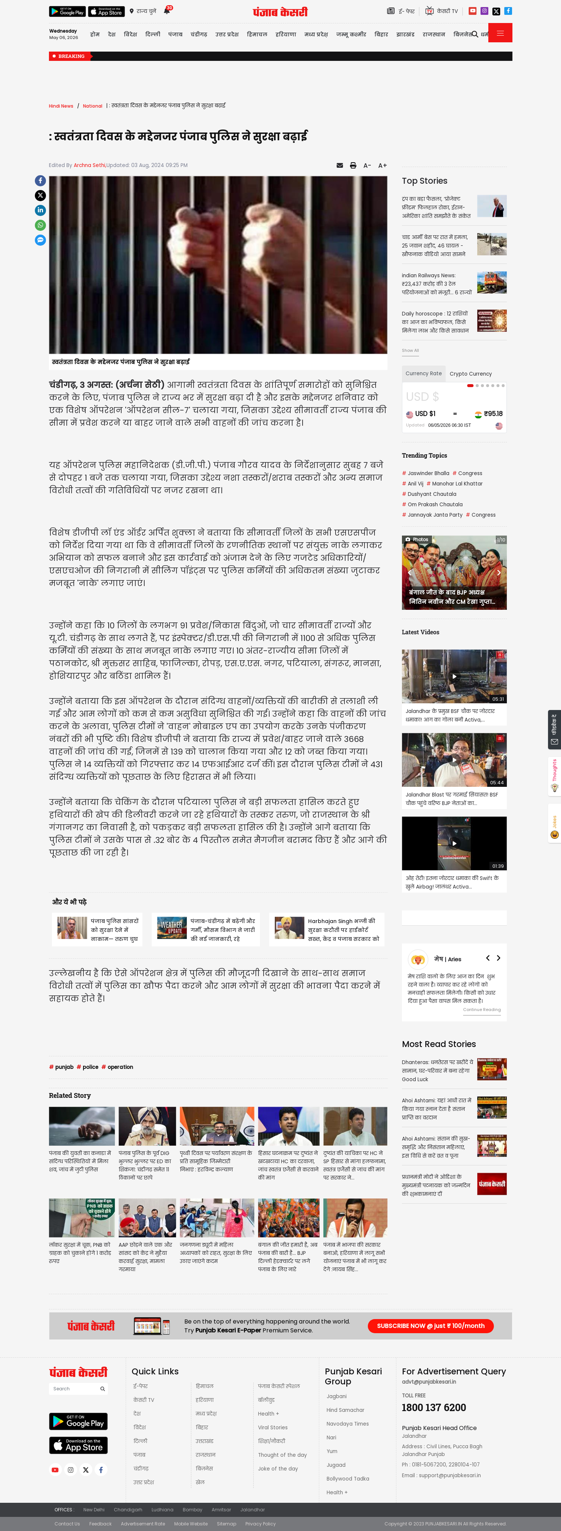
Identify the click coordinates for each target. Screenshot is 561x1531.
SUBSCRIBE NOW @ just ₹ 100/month (431, 1326)
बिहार (381, 34)
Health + (268, 1413)
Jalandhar (252, 1510)
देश (137, 1413)
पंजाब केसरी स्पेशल (279, 1386)
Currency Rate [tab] (424, 373)
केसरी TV (143, 1400)
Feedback (100, 1524)
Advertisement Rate (143, 1524)
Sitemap (226, 1524)
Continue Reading (482, 1010)
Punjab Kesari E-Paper (229, 1330)
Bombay (192, 1510)
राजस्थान (205, 1455)
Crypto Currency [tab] (471, 373)
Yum (332, 1451)
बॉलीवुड (266, 1400)
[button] (410, 573)
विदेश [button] (130, 34)
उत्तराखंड (205, 1441)
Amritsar (221, 1510)
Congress (467, 473)
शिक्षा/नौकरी (271, 1441)
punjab (61, 1067)
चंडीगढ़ (140, 1468)
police (87, 1067)
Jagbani (337, 1396)
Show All (410, 350)
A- (367, 165)
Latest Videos (420, 632)
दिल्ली (152, 34)
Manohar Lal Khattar (454, 483)
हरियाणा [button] (285, 34)
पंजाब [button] (175, 34)
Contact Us (67, 1524)
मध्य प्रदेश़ (316, 34)
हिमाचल (205, 1386)
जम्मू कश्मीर (351, 34)
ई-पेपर (140, 1386)
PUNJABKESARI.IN (443, 1524)
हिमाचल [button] (257, 34)
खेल (200, 1482)
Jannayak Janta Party (432, 514)
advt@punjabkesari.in (429, 1382)
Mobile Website (191, 1524)
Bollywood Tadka (348, 1478)
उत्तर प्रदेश (227, 34)
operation (117, 1067)
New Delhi (94, 1510)
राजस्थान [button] (434, 34)
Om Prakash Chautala (432, 504)
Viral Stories (273, 1427)
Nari (331, 1437)
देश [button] (112, 34)
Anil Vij (412, 483)
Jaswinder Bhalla (425, 473)
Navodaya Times (348, 1423)
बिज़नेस (204, 1468)
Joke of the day (278, 1468)
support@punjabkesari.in (450, 1475)
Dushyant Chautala (429, 494)
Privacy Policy (260, 1524)
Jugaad (336, 1465)
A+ (382, 165)
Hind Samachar (345, 1410)
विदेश (139, 1427)
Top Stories (425, 181)
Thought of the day (282, 1455)
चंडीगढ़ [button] (199, 34)
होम (95, 34)
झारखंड (405, 34)
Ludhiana (163, 1510)
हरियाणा (205, 1400)
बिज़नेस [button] (463, 34)
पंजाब (139, 1455)
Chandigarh (128, 1510)
